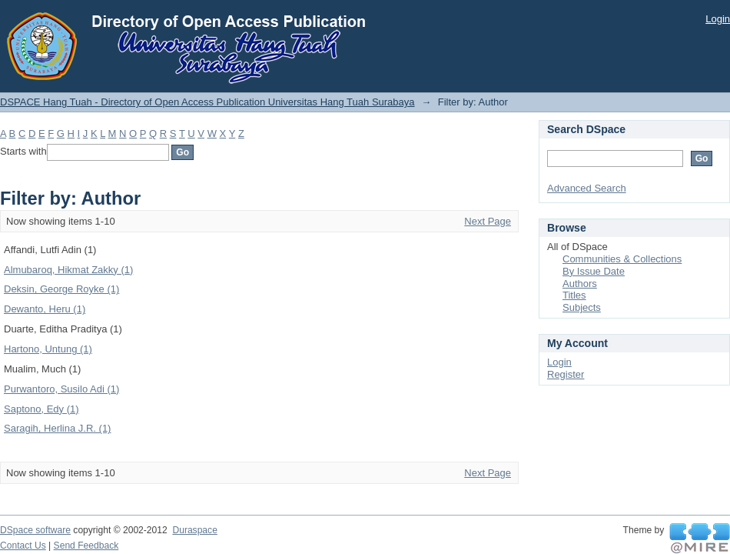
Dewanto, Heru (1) (44, 309)
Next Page (487, 221)
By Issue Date (593, 271)
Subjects (581, 307)
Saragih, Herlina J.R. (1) (57, 428)
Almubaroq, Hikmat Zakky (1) (68, 269)
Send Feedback (86, 545)
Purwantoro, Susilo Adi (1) (61, 389)
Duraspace (194, 530)
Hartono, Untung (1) (48, 349)
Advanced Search (586, 188)
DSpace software (35, 530)
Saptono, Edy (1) (41, 409)
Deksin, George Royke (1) (61, 289)
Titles (574, 295)
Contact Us (23, 545)
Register (565, 374)
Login (717, 19)
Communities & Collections (622, 259)
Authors (579, 283)
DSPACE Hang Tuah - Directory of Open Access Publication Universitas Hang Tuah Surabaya (207, 102)
